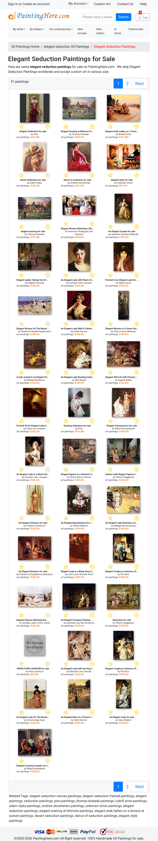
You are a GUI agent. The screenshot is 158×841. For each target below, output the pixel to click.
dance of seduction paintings (96, 816)
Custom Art (102, 4)
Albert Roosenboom (125, 428)
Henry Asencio (36, 671)
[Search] (97, 17)
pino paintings (64, 801)
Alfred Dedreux (80, 525)
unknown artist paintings (104, 806)
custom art (79, 72)
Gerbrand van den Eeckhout (80, 623)
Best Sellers (100, 31)
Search (123, 17)
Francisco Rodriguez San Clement (80, 233)
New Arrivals (82, 31)
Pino (36, 134)
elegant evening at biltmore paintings (66, 811)
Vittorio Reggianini (125, 477)
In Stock (117, 31)
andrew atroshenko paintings (63, 806)
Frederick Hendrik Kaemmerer (36, 331)
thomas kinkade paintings (95, 801)
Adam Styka (36, 183)
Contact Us (125, 4)
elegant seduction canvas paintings (55, 796)
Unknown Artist (125, 183)
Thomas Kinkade (80, 134)
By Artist (18, 29)
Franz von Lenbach (36, 428)
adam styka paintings (24, 806)
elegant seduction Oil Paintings (66, 47)
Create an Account (35, 4)
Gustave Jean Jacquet (80, 283)
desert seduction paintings (54, 816)
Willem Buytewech (36, 768)
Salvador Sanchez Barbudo (125, 234)
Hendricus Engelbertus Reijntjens (35, 574)
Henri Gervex (80, 720)
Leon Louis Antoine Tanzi (80, 574)
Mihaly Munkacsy (36, 380)
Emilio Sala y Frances (80, 477)
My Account (78, 3)
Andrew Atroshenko (80, 183)
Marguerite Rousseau (125, 525)
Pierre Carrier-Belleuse (125, 331)
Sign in (13, 4)
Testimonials (135, 29)
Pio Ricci (125, 574)
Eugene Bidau (125, 380)
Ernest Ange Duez (36, 720)
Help (143, 4)
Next (139, 83)
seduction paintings (38, 801)
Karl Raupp (80, 380)
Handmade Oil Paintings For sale (39, 16)
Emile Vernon (80, 331)
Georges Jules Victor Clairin (36, 623)
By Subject (36, 29)
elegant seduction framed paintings (108, 796)
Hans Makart (124, 720)
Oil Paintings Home (25, 47)
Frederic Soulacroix (36, 525)
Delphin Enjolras (36, 283)
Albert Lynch (125, 283)
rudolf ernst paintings (131, 801)
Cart (143, 16)
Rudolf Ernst (125, 134)
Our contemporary (60, 29)
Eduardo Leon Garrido (80, 671)
